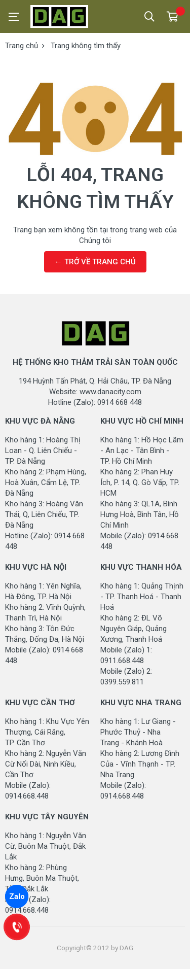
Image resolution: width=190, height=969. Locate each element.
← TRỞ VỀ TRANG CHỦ (95, 261)
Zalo (17, 896)
